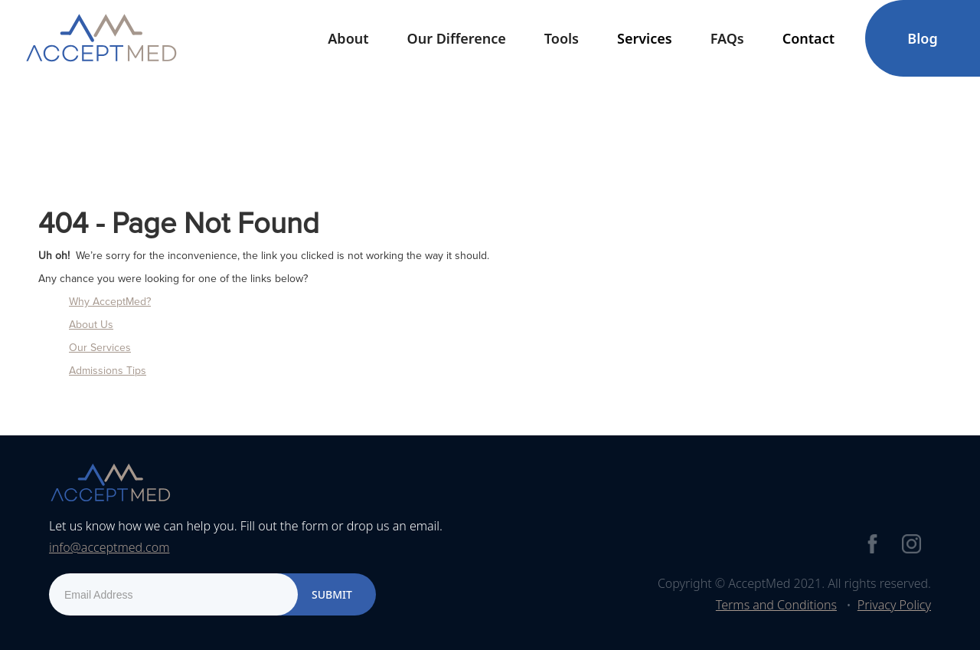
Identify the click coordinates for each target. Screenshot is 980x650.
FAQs (727, 38)
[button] (348, 38)
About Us (91, 324)
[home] (101, 38)
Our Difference (456, 38)
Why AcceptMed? (110, 301)
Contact (808, 38)
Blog (922, 38)
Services (644, 38)
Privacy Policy (894, 604)
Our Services (100, 347)
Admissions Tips (107, 370)
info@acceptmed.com (109, 547)
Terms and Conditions (776, 604)
